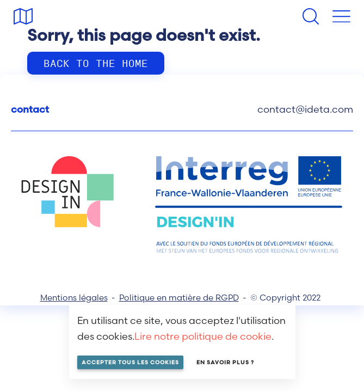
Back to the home (96, 62)
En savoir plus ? (225, 362)
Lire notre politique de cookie (203, 336)
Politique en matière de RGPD (179, 297)
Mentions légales (74, 297)
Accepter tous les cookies (130, 362)
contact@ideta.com (305, 109)
